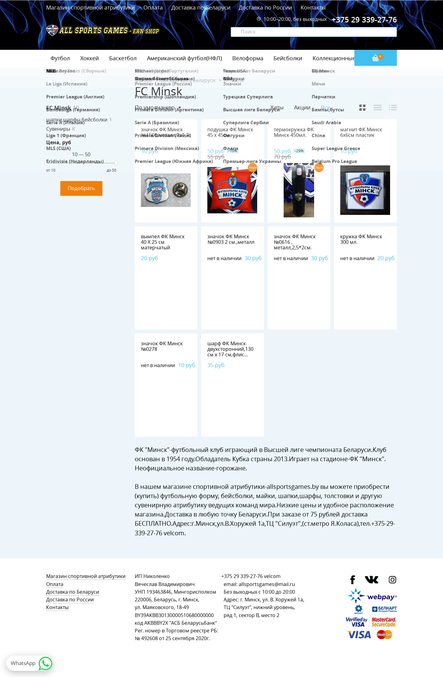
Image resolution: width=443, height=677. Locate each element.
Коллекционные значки (344, 58)
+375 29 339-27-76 (242, 576)
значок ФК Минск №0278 (162, 346)
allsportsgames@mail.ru (267, 584)
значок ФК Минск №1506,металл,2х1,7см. (168, 132)
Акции (302, 107)
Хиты (277, 107)
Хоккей (89, 58)
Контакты (313, 7)
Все (325, 107)
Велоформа (247, 58)
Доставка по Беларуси (200, 7)
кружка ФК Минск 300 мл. (361, 239)
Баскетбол (123, 58)
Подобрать (81, 188)
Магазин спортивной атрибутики (91, 7)
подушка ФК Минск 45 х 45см (230, 132)
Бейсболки (287, 58)
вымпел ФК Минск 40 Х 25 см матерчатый (163, 242)
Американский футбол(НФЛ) (184, 58)
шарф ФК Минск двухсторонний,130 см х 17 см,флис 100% (230, 351)
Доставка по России (265, 7)
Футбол (60, 58)
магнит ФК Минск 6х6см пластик (361, 132)
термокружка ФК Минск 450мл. (294, 132)
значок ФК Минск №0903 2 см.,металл (230, 239)
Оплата (153, 7)
